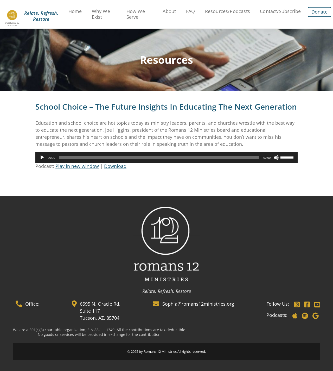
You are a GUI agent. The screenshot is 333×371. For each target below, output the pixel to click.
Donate (319, 12)
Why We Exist (101, 14)
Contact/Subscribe (280, 11)
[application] (166, 157)
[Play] (42, 157)
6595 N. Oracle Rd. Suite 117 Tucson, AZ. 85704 (100, 311)
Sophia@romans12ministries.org (198, 304)
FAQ (190, 11)
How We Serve (135, 14)
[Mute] (276, 157)
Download (115, 166)
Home (75, 11)
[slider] (159, 157)
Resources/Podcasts (227, 11)
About (169, 11)
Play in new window (77, 166)
